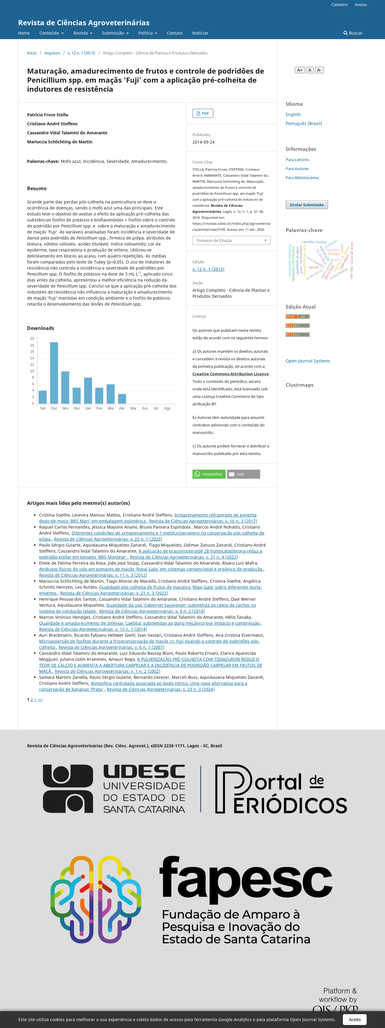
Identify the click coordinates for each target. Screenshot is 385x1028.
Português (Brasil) (304, 123)
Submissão (113, 33)
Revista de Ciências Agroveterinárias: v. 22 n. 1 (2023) (108, 539)
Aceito (355, 1019)
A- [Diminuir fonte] (319, 70)
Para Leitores (297, 159)
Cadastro (339, 4)
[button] (209, 474)
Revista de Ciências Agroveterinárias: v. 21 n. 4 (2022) (184, 557)
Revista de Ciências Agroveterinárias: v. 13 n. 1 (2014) (93, 629)
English (293, 114)
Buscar (353, 33)
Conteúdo (49, 33)
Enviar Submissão (307, 204)
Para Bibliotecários (302, 177)
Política (146, 33)
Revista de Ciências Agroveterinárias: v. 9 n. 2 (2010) (152, 611)
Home (24, 33)
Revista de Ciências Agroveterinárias (83, 22)
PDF (205, 113)
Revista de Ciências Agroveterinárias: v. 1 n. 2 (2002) (107, 671)
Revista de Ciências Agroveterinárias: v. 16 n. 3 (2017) (203, 521)
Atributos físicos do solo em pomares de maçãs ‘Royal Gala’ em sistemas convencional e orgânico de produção (151, 569)
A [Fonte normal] (310, 70)
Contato (175, 33)
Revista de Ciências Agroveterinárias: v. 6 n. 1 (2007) (111, 647)
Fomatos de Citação (214, 240)
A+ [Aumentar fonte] (300, 70)
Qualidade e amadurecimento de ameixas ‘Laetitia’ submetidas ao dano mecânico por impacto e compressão (150, 623)
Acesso (361, 4)
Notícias (200, 33)
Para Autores (297, 168)
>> (40, 699)
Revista (81, 33)
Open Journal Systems (308, 361)
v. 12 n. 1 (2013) (81, 53)
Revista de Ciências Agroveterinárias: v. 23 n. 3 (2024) (161, 689)
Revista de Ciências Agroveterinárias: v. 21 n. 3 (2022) (114, 593)
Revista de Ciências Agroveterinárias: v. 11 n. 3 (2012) (93, 575)
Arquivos (52, 53)
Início (32, 53)
